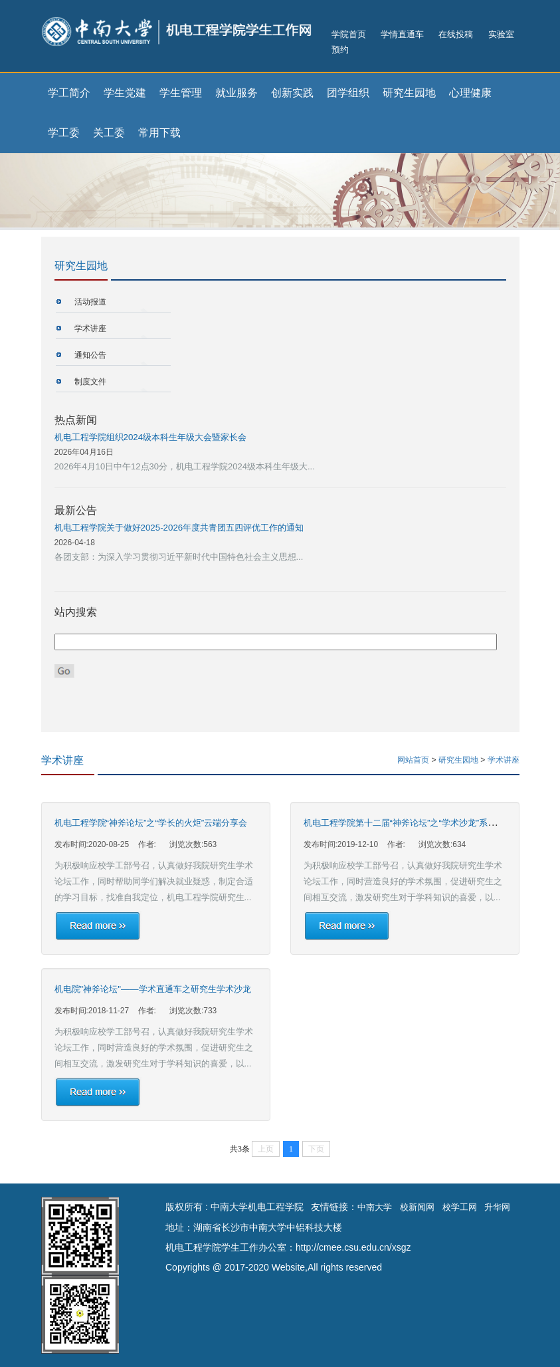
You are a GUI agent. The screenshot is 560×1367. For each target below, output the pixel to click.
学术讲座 (90, 328)
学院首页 (348, 34)
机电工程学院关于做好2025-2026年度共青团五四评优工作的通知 (179, 528)
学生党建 (125, 92)
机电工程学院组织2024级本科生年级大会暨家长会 (150, 437)
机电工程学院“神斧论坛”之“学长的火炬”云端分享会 (151, 823)
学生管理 (180, 92)
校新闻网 (417, 1207)
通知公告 (90, 355)
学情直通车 (402, 34)
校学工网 (459, 1207)
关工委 (109, 132)
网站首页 (413, 760)
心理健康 (470, 92)
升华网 (497, 1207)
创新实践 (292, 92)
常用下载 (159, 132)
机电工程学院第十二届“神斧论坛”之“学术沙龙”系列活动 (409, 823)
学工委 (64, 132)
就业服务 (236, 92)
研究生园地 (409, 92)
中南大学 (374, 1207)
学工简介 (69, 92)
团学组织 (348, 92)
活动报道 (90, 302)
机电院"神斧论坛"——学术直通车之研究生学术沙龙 (152, 989)
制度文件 (90, 381)
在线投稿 (455, 34)
